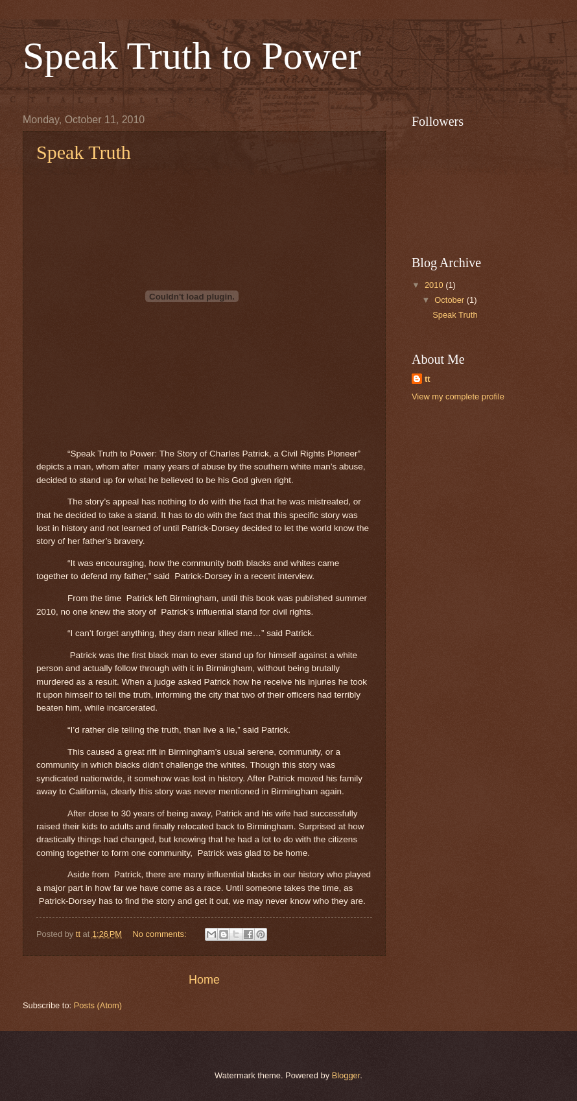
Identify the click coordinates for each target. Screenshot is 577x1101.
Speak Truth (83, 152)
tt (427, 379)
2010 (435, 285)
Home (204, 979)
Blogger (346, 1075)
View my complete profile (458, 396)
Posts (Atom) (98, 1005)
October (450, 300)
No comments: (161, 934)
